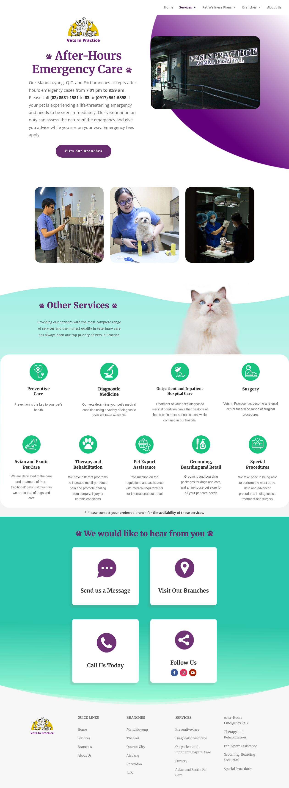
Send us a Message (105, 590)
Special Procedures (238, 769)
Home (168, 7)
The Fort (133, 738)
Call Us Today (105, 665)
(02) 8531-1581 (64, 97)
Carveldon (134, 764)
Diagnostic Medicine (191, 738)
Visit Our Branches (183, 590)
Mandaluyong (137, 729)
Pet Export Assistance (240, 746)
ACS (130, 773)
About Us (274, 7)
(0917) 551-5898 (111, 97)
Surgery (181, 761)
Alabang (133, 755)
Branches (249, 7)
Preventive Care (187, 729)
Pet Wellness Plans (217, 7)
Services (185, 7)
